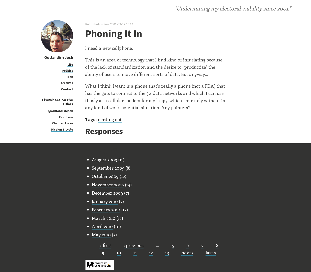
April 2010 (102, 226)
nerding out (110, 119)
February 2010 (106, 210)
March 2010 (103, 218)
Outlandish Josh (58, 57)
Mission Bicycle (62, 129)
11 (135, 252)
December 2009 (107, 193)
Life (70, 64)
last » (211, 252)
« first (105, 245)
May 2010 (101, 235)
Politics (67, 71)
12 (151, 252)
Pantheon (66, 117)
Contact (67, 89)
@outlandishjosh (60, 111)
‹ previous (134, 245)
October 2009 (105, 176)
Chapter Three (62, 123)
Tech (69, 77)
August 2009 (104, 160)
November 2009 (108, 185)
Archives (67, 83)
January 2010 (105, 201)
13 (167, 252)
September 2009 (108, 168)
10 (119, 252)
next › (187, 252)
